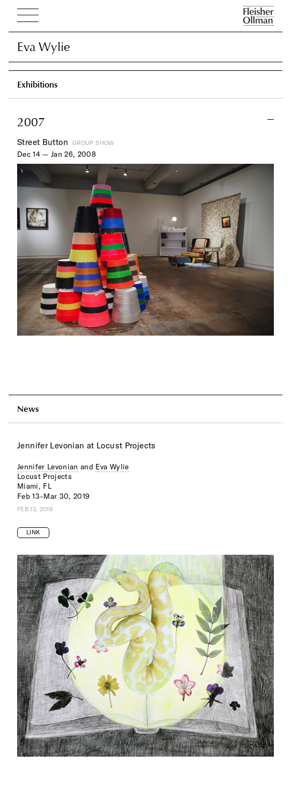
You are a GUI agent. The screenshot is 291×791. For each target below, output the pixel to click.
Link (33, 532)
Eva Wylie (112, 466)
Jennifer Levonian (47, 466)
